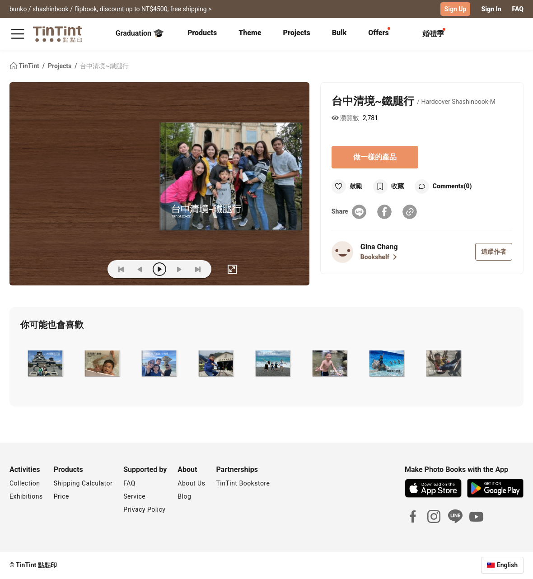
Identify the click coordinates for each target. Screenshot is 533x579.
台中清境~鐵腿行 (104, 66)
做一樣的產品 (375, 157)
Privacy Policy (144, 509)
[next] (179, 269)
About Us (191, 483)
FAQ (518, 9)
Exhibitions (26, 496)
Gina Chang (379, 247)
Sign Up (455, 9)
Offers (378, 32)
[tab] (202, 34)
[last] (198, 269)
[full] (232, 269)
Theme (249, 32)
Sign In (491, 9)
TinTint (25, 66)
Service (134, 496)
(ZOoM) (87, 269)
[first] (121, 269)
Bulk (339, 32)
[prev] (140, 269)
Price (61, 496)
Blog (184, 496)
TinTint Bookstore (243, 483)
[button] (45, 363)
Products (202, 32)
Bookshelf (378, 257)
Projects (296, 32)
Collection (24, 483)
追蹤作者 (493, 251)
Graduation (140, 33)
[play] (159, 269)
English (507, 565)
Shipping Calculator (83, 483)
